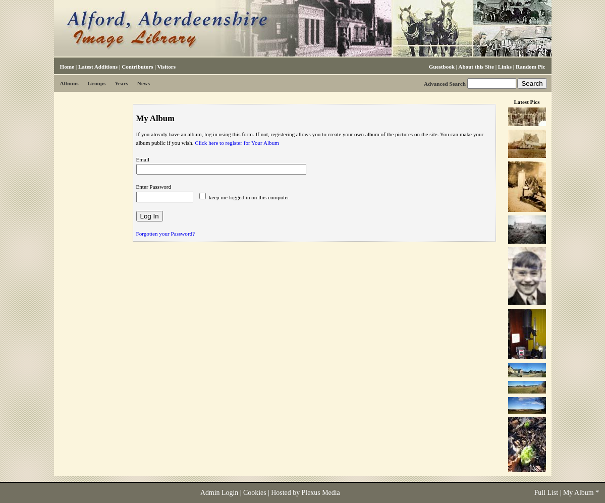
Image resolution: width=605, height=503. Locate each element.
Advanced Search (445, 84)
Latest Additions (98, 67)
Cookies (254, 492)
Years (121, 83)
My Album (578, 492)
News (143, 83)
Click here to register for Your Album (237, 143)
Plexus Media (321, 492)
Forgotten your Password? (165, 234)
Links (505, 67)
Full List (546, 492)
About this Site (475, 67)
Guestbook (442, 67)
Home (67, 67)
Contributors (137, 67)
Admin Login (219, 492)
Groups (97, 83)
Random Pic (530, 67)
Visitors (166, 67)
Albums (69, 83)
